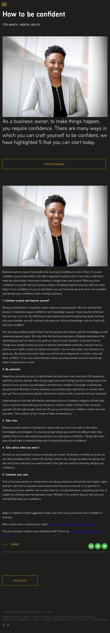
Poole (72, 617)
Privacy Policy (10, 617)
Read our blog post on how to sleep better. (72, 524)
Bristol (46, 617)
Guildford (60, 617)
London (46, 619)
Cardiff (26, 617)
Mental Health (30, 25)
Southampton (99, 619)
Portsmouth (80, 619)
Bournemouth (62, 619)
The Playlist (20, 580)
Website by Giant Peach (42, 612)
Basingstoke (86, 617)
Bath (36, 617)
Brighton (24, 619)
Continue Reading (54, 164)
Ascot (35, 619)
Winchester (9, 619)
